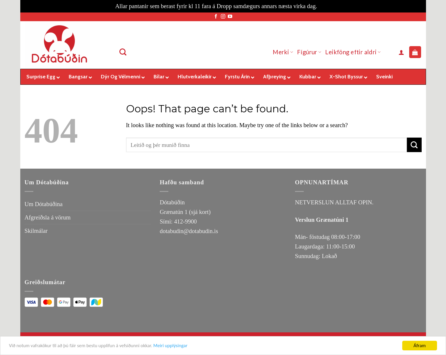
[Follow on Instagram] (223, 16)
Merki (283, 51)
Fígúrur (309, 51)
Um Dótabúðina (44, 204)
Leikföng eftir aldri (353, 51)
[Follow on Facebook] (216, 16)
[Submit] (414, 145)
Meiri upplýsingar (173, 346)
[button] (401, 52)
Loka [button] (324, 6)
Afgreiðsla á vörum (48, 217)
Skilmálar (36, 231)
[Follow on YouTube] (230, 16)
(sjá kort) (199, 212)
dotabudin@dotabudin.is (189, 231)
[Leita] (123, 52)
